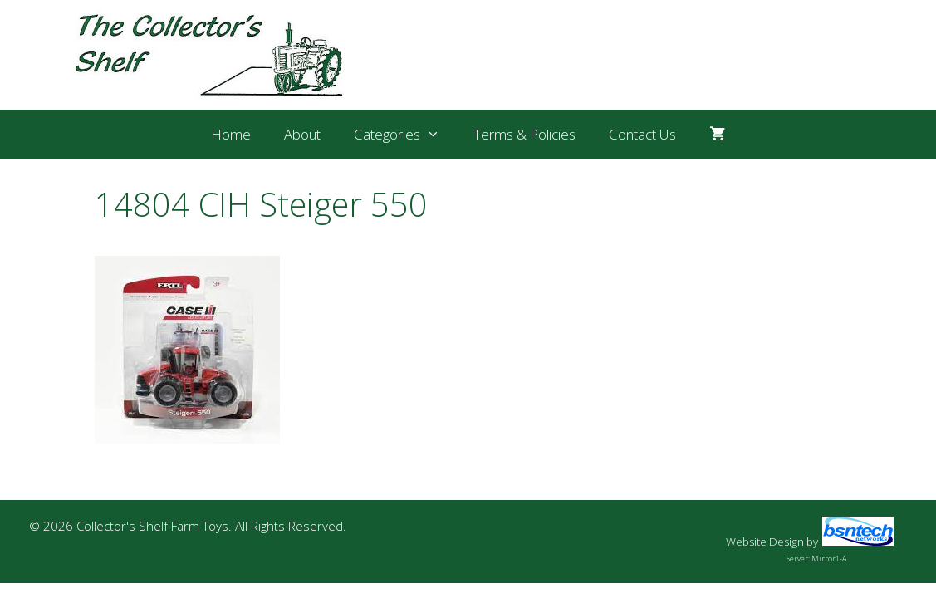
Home (231, 134)
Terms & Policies (524, 134)
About (302, 134)
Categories (405, 134)
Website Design (765, 541)
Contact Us (642, 134)
